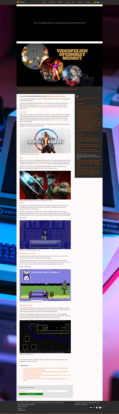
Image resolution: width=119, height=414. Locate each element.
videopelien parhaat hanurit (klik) (55, 96)
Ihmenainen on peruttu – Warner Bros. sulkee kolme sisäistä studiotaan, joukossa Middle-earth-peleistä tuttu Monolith (88, 118)
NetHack (96, 98)
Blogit (67, 2)
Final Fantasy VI (80, 99)
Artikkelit (60, 2)
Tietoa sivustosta (22, 406)
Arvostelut (52, 2)
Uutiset (44, 2)
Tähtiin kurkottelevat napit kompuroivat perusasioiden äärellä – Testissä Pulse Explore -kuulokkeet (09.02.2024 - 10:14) (87, 172)
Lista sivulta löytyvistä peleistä (26, 404)
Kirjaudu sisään (31, 394)
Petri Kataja (47, 92)
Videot (73, 2)
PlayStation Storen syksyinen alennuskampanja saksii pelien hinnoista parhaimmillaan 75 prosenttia (87, 129)
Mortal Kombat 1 (88, 98)
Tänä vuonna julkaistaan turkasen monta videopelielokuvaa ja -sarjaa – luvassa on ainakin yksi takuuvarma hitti (88, 113)
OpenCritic (78, 404)
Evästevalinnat (21, 410)
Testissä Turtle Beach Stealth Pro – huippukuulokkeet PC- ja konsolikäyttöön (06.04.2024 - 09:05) (88, 151)
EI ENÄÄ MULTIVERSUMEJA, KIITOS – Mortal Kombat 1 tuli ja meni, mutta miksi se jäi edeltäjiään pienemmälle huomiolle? (88, 108)
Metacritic (84, 404)
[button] (97, 2)
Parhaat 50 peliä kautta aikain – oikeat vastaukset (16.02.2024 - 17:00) (87, 168)
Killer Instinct (79, 98)
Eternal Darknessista (43, 105)
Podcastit (80, 2)
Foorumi (88, 2)
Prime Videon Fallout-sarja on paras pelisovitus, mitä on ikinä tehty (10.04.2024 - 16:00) (88, 146)
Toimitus (19, 408)
